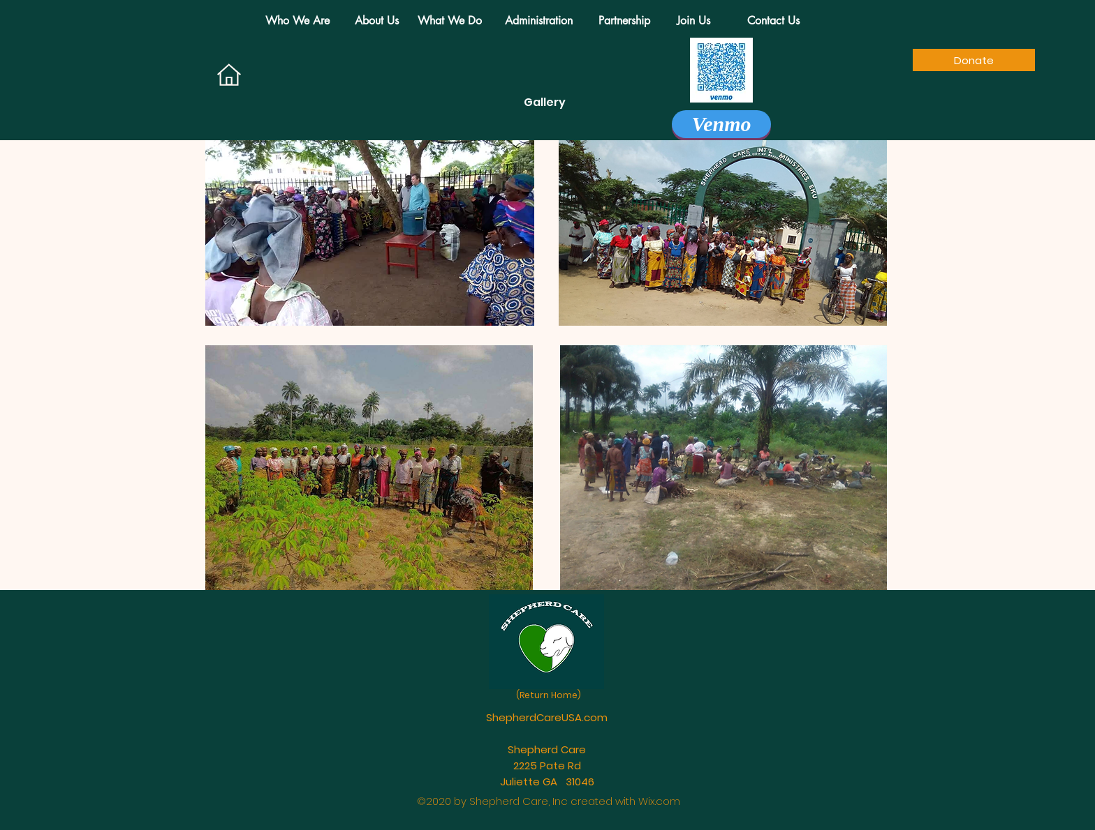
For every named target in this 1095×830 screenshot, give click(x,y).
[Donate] (974, 60)
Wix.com (659, 801)
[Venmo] (721, 124)
